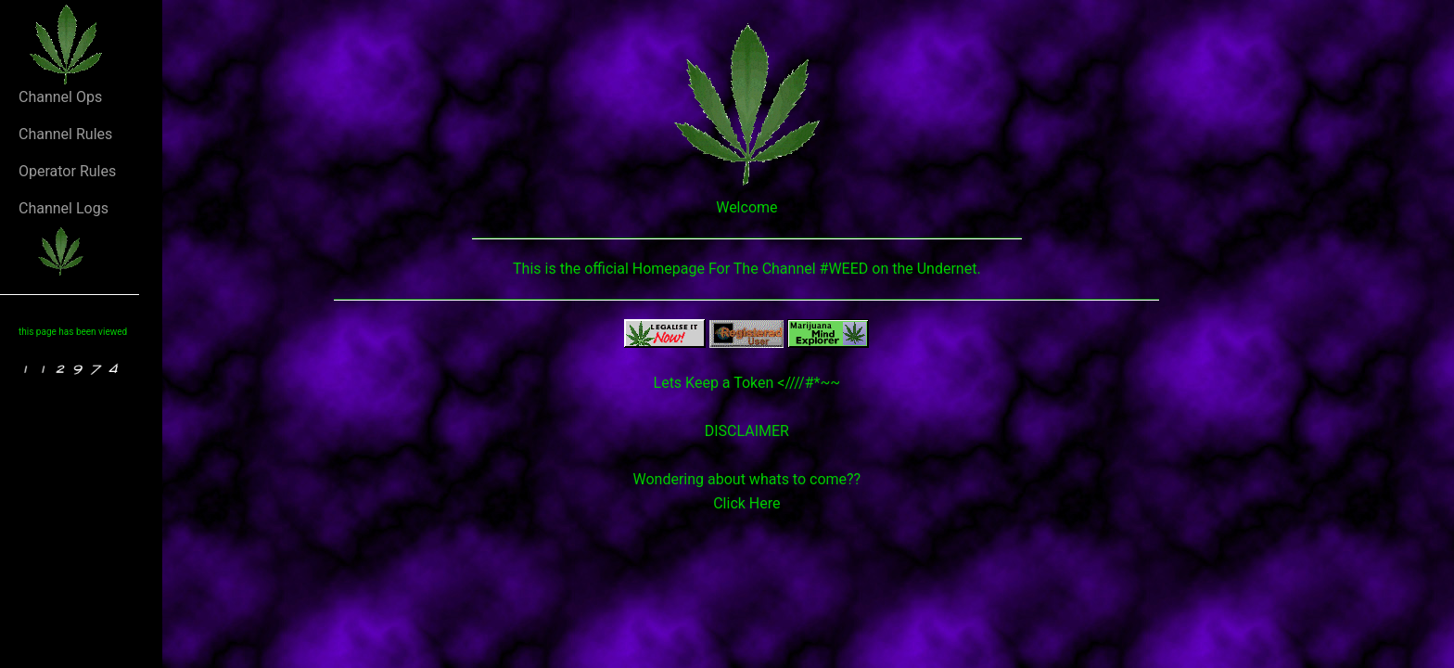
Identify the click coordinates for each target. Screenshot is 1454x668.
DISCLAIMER (747, 431)
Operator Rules (67, 171)
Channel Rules (65, 134)
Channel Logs (63, 208)
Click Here (746, 503)
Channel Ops (60, 97)
